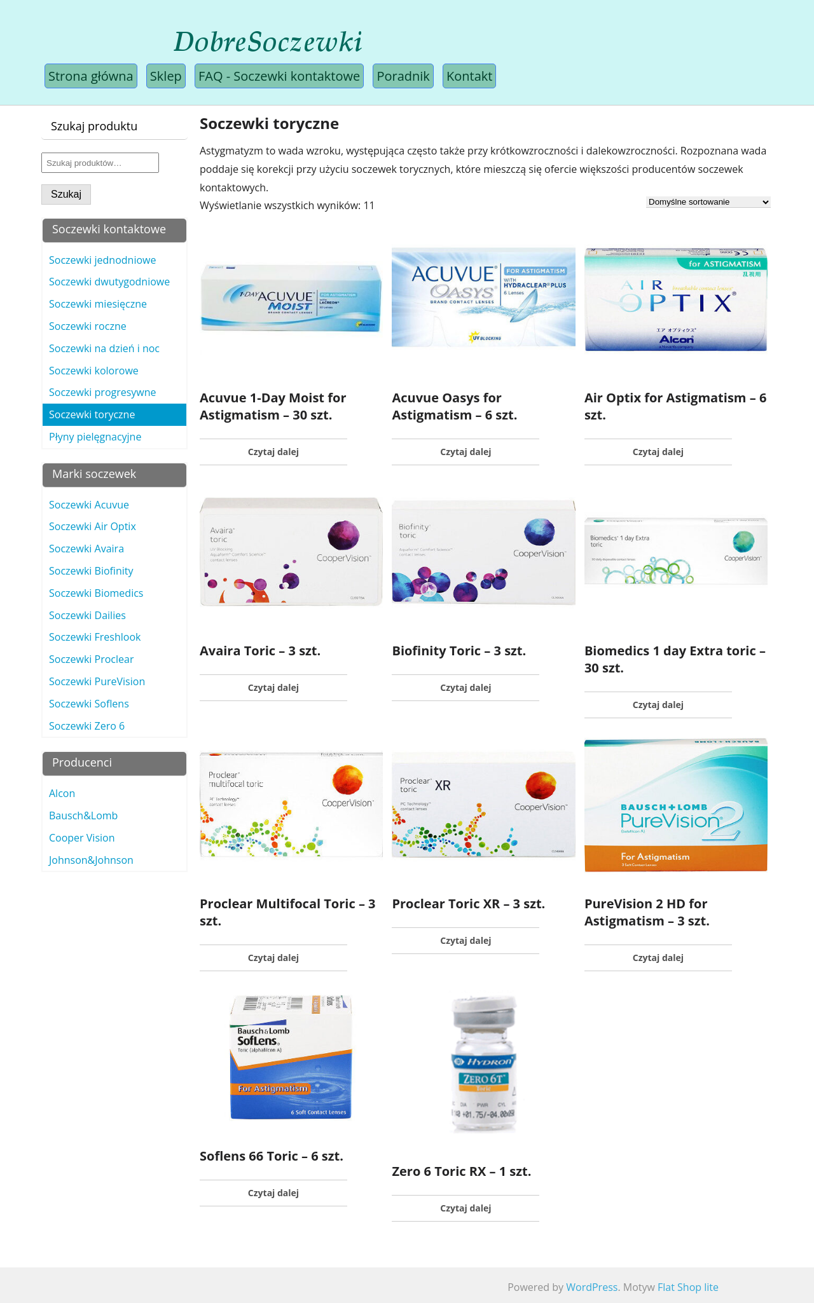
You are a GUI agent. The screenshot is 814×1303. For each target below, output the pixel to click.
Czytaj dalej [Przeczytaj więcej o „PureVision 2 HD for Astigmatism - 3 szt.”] (658, 958)
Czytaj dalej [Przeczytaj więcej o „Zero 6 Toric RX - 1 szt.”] (465, 1208)
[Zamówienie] (708, 202)
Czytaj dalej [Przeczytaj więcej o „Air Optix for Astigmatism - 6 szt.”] (658, 452)
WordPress (591, 1287)
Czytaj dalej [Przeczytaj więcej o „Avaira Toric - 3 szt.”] (273, 687)
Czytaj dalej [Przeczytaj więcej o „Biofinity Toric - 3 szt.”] (465, 687)
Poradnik (402, 76)
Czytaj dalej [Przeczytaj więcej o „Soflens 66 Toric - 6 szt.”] (273, 1193)
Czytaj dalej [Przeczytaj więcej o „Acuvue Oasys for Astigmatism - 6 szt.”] (465, 452)
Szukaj (66, 194)
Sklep (166, 76)
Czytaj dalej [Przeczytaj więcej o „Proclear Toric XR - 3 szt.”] (465, 940)
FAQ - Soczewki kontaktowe (279, 76)
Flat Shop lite (688, 1287)
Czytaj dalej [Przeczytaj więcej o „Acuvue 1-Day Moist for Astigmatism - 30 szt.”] (273, 452)
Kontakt (469, 76)
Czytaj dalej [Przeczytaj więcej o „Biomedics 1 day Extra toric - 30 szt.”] (658, 705)
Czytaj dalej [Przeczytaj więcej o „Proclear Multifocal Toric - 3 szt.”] (273, 958)
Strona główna (91, 76)
